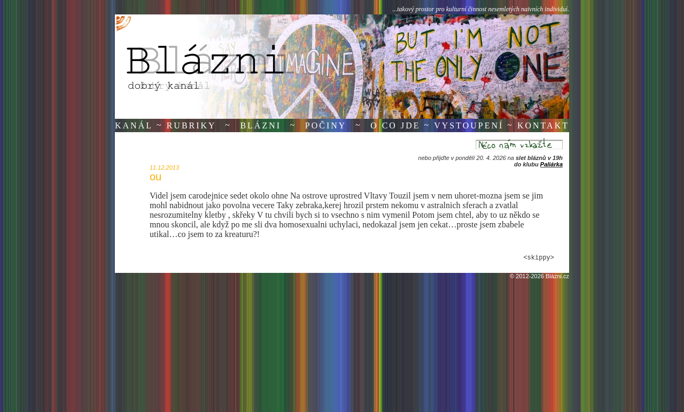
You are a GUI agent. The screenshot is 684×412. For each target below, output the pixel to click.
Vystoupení (468, 125)
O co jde (395, 125)
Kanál (134, 125)
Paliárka (551, 164)
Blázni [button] (260, 125)
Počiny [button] (326, 125)
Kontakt (543, 125)
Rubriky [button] (191, 125)
